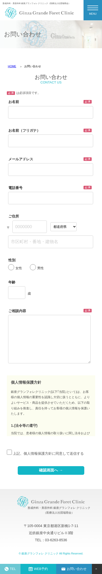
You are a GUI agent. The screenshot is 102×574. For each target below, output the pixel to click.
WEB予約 (38, 569)
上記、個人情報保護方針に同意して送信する (45, 453)
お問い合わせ (74, 569)
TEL (10, 569)
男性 (37, 268)
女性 (15, 268)
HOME (12, 66)
